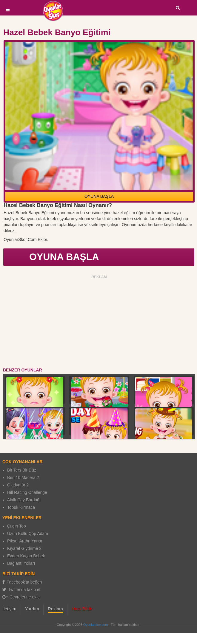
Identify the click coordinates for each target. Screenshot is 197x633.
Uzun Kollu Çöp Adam (27, 533)
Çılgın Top (16, 526)
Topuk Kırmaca (21, 507)
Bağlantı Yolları (21, 563)
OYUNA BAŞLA (99, 196)
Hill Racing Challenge (27, 492)
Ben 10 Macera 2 (23, 477)
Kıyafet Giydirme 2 (24, 548)
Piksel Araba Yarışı (24, 541)
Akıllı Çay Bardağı (24, 499)
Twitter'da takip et (21, 589)
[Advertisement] (99, 322)
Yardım (32, 608)
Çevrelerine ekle (21, 597)
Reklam (55, 608)
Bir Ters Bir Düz (21, 470)
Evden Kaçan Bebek (26, 555)
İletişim (9, 608)
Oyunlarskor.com (95, 624)
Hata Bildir (82, 608)
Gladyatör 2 (18, 485)
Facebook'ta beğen (22, 582)
